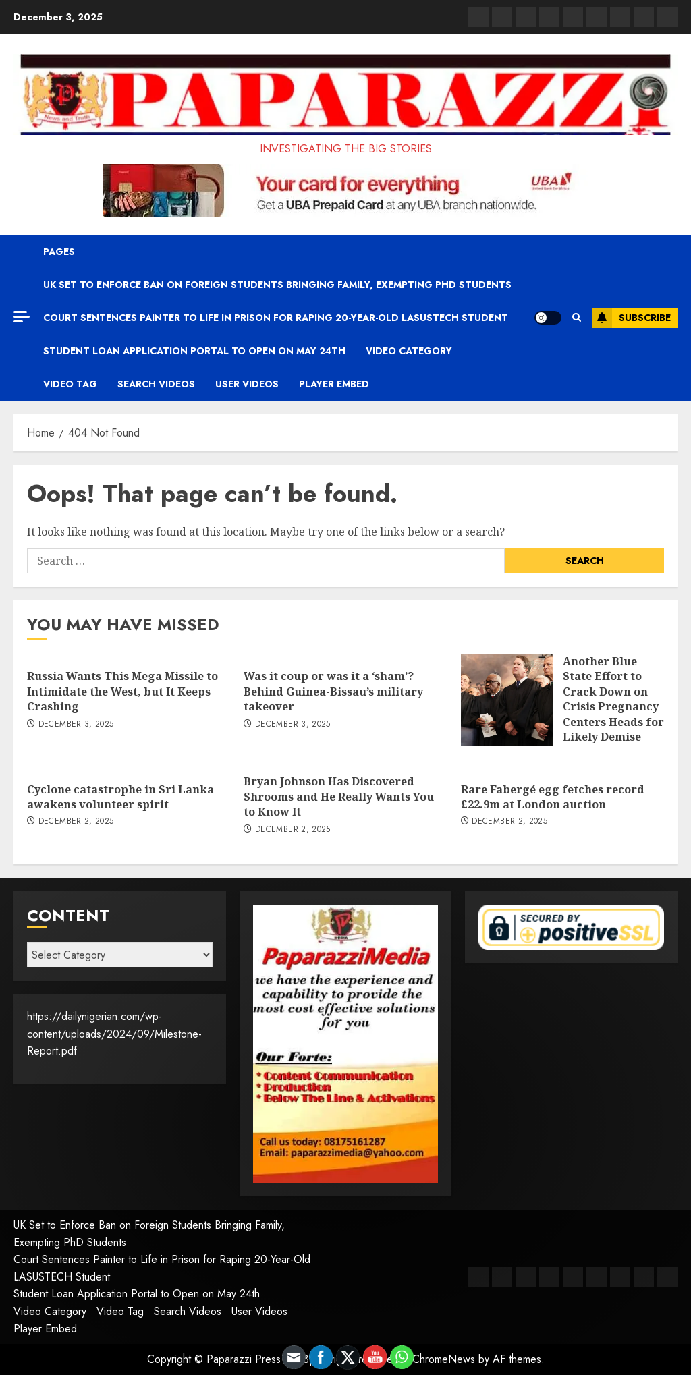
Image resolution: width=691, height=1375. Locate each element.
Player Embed (334, 384)
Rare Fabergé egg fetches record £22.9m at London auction (552, 797)
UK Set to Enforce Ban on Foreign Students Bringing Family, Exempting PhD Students (277, 284)
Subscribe (631, 318)
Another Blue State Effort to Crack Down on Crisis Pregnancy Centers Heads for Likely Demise (613, 699)
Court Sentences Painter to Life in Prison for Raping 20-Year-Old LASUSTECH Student (275, 318)
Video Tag (70, 384)
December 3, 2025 (76, 724)
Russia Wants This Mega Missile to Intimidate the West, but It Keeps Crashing (122, 691)
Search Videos (156, 384)
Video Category (409, 351)
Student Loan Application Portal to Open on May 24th (194, 351)
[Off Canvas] (21, 316)
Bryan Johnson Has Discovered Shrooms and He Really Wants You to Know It (339, 796)
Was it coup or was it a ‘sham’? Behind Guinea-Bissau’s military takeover (333, 691)
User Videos (247, 384)
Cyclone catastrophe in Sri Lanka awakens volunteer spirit (120, 797)
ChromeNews (443, 1359)
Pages (59, 251)
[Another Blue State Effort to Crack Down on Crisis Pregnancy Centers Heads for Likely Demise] (507, 700)
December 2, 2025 (76, 821)
